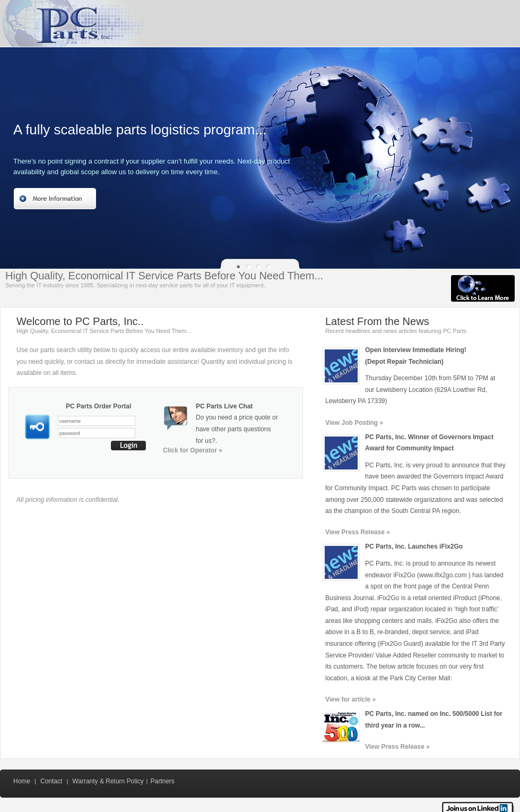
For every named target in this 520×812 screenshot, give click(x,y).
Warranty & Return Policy (107, 781)
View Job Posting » (354, 422)
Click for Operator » (192, 450)
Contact (51, 781)
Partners (162, 781)
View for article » (350, 699)
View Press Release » (357, 532)
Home (21, 781)
